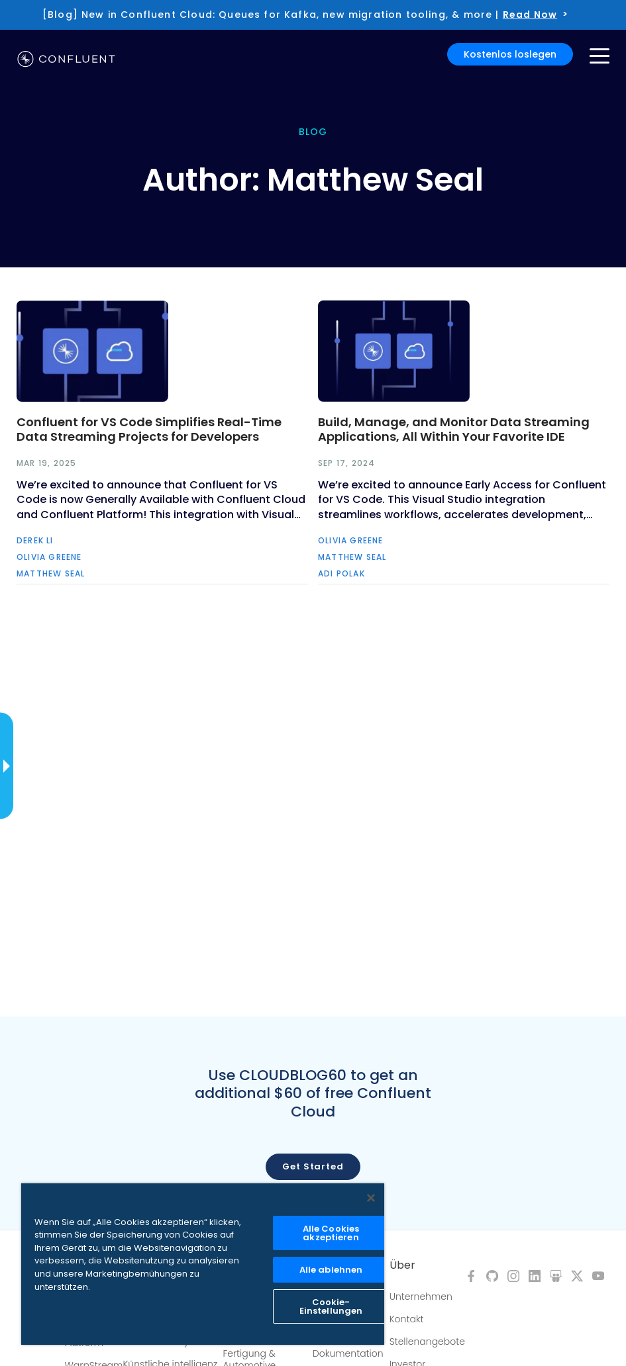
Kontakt (407, 1319)
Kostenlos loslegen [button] (510, 54)
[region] (202, 1264)
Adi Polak (341, 573)
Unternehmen (421, 1296)
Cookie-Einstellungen (331, 1306)
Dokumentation (348, 1353)
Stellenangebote (427, 1341)
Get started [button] (313, 1166)
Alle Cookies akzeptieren (331, 1233)
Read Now (530, 14)
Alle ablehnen (331, 1269)
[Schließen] (371, 1198)
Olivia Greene (49, 557)
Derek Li (35, 540)
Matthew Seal (51, 573)
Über (402, 1265)
